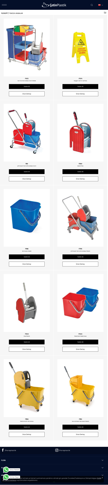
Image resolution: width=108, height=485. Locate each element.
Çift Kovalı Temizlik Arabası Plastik (80, 251)
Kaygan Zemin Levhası (80, 81)
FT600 (80, 334)
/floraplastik (10, 450)
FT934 (27, 334)
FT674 (80, 79)
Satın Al (27, 86)
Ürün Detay (26, 94)
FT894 (26, 419)
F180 (27, 164)
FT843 (80, 164)
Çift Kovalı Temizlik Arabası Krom (26, 166)
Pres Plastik (27, 336)
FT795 (80, 249)
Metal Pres (80, 166)
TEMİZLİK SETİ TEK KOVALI (27, 421)
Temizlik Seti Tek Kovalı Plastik (80, 421)
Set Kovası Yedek (26, 251)
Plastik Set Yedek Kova (80, 336)
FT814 (80, 419)
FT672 (26, 79)
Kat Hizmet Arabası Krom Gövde (27, 81)
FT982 (26, 249)
